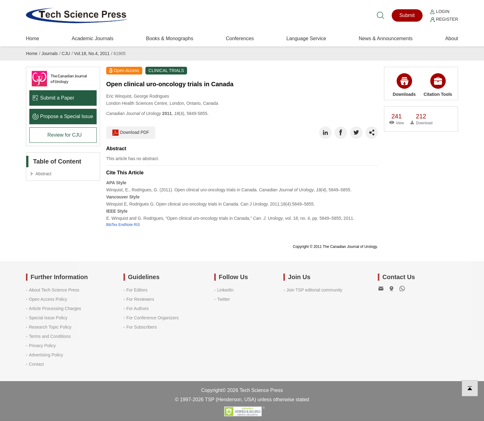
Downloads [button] (404, 85)
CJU (66, 53)
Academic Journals (92, 38)
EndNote (125, 225)
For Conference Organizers (152, 317)
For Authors (137, 308)
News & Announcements (385, 38)
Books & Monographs (169, 38)
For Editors (136, 289)
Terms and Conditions (50, 336)
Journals (49, 53)
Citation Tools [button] (438, 85)
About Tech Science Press (54, 289)
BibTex (111, 225)
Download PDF (130, 133)
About (451, 38)
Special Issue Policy (48, 317)
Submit (407, 15)
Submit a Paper (53, 97)
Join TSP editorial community (314, 289)
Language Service (306, 38)
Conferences (240, 38)
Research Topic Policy (50, 327)
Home (32, 38)
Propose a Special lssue (62, 116)
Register (444, 19)
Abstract (43, 173)
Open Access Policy (48, 299)
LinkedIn (225, 289)
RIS (137, 225)
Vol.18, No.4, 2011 (92, 53)
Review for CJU (64, 135)
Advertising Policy (46, 354)
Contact (36, 364)
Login (439, 11)
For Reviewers (140, 299)
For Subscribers (141, 327)
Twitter (223, 299)
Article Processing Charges (55, 308)
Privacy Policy (42, 345)
